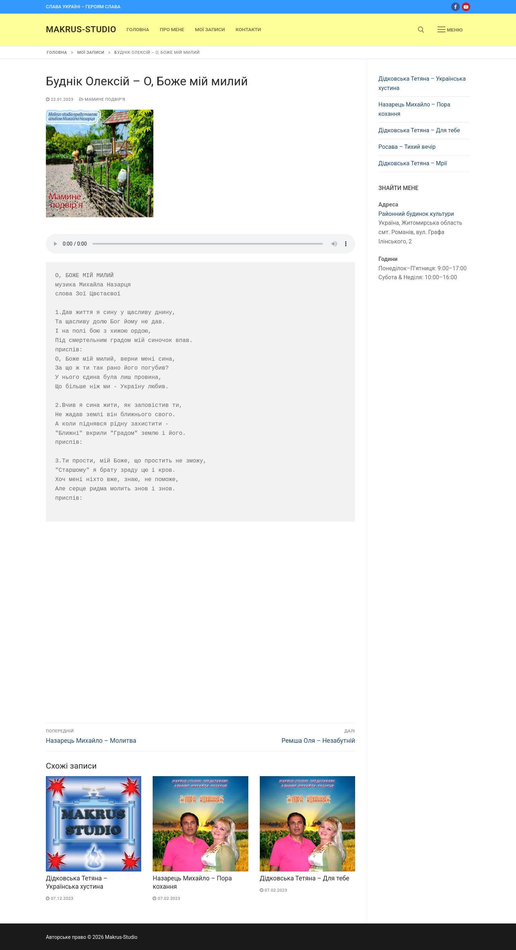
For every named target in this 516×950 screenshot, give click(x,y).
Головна (57, 52)
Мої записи (90, 52)
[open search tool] (421, 30)
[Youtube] (466, 7)
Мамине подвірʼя (102, 99)
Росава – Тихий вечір (407, 146)
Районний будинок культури (416, 213)
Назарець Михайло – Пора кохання (414, 109)
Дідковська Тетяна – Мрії (412, 163)
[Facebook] (455, 7)
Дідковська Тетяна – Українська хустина (422, 83)
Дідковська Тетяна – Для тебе (304, 878)
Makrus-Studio (81, 29)
